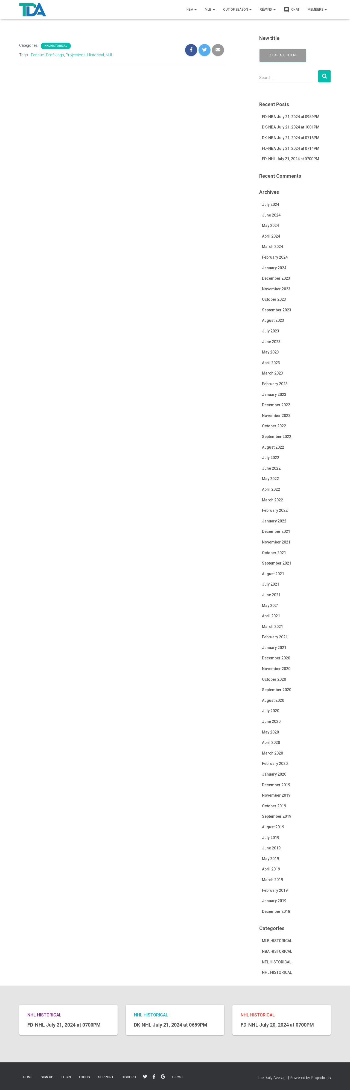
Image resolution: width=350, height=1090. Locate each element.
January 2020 (274, 774)
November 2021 (276, 542)
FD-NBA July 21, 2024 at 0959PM (290, 117)
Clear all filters (283, 55)
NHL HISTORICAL (56, 45)
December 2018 (276, 911)
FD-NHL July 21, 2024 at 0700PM (290, 159)
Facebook (154, 1077)
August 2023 (273, 320)
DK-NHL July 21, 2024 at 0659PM (170, 1025)
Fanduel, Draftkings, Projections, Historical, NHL (72, 55)
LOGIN (66, 1077)
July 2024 (270, 204)
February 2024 (275, 257)
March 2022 (272, 500)
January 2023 (274, 394)
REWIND (268, 9)
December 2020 (276, 658)
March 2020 (272, 753)
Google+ (163, 1077)
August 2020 (273, 700)
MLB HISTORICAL (277, 941)
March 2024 (272, 246)
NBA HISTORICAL (277, 951)
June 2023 (271, 342)
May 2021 (270, 605)
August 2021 (273, 574)
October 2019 (274, 806)
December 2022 (276, 405)
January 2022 (274, 521)
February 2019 (275, 890)
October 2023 (274, 299)
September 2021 (276, 563)
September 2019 (276, 816)
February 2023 (275, 384)
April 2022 (271, 489)
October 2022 (274, 426)
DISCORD (129, 1077)
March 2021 (272, 626)
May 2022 (270, 479)
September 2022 (276, 436)
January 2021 (274, 647)
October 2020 (274, 679)
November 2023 (276, 289)
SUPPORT (105, 1077)
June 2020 (271, 721)
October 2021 (274, 553)
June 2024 (271, 215)
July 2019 (270, 837)
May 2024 (270, 225)
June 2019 (271, 848)
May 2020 (270, 732)
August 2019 (273, 827)
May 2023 (270, 352)
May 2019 (270, 859)
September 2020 (276, 690)
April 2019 (271, 869)
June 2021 (271, 595)
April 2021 (271, 616)
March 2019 (272, 880)
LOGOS (84, 1077)
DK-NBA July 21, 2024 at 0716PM (290, 138)
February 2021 (275, 637)
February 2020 (275, 763)
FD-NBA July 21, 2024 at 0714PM (290, 148)
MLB (210, 9)
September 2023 (276, 310)
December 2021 (276, 531)
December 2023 (276, 278)
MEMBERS (317, 9)
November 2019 (276, 795)
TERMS (177, 1077)
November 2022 (276, 415)
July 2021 (270, 584)
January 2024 (274, 268)
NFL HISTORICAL (276, 962)
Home (28, 1077)
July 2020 (270, 711)
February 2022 (275, 510)
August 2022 (273, 447)
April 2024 (271, 236)
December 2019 (276, 785)
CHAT (291, 9)
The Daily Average (272, 1078)
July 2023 (270, 331)
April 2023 (271, 363)
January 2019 (274, 901)
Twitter (145, 1077)
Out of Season (237, 9)
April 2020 (271, 742)
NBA (191, 9)
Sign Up (47, 1077)
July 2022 (270, 457)
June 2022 (271, 468)
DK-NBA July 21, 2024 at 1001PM (290, 127)
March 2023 (272, 373)
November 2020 (276, 669)
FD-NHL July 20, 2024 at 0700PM (277, 1025)
